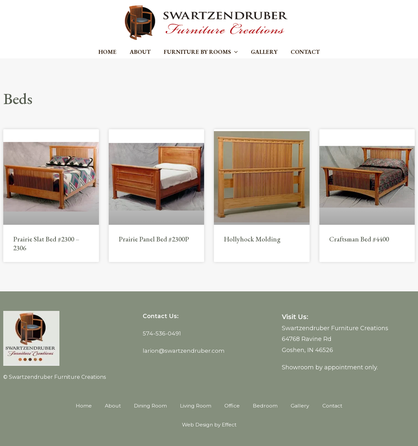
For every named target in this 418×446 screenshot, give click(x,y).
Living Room (196, 406)
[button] (234, 51)
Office (233, 406)
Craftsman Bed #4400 (359, 239)
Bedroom (266, 406)
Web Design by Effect (209, 425)
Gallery (262, 51)
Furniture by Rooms (201, 51)
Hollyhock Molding (252, 239)
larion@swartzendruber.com (185, 350)
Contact (302, 51)
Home (110, 51)
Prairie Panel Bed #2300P (154, 239)
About (141, 51)
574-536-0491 (162, 333)
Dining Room (150, 406)
